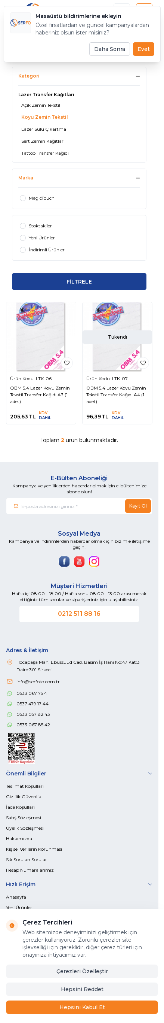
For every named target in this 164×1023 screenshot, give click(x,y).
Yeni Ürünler (19, 907)
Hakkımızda (19, 838)
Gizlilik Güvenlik (23, 796)
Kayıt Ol (138, 506)
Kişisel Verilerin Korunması (34, 849)
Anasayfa (16, 897)
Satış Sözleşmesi (23, 817)
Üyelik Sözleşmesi (25, 828)
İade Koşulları (20, 807)
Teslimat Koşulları (25, 786)
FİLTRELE (79, 281)
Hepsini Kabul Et (82, 1007)
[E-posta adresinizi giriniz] (79, 506)
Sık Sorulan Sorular (26, 859)
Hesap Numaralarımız (30, 870)
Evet (143, 49)
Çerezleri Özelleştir (82, 971)
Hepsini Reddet (82, 989)
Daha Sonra (109, 49)
